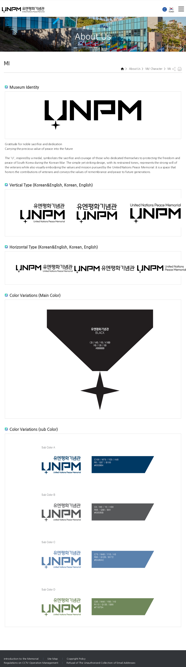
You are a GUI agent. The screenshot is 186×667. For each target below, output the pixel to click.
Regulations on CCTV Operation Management (31, 663)
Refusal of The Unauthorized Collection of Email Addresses (101, 663)
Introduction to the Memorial (21, 659)
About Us (134, 68)
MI (169, 68)
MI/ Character (153, 68)
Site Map (52, 659)
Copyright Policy (76, 659)
